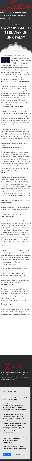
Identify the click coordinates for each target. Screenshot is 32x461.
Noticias (23, 386)
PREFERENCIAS (16, 454)
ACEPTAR (7, 454)
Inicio (6, 386)
